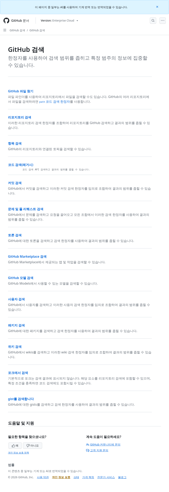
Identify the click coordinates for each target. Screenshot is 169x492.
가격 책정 (88, 477)
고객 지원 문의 (97, 450)
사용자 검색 (16, 299)
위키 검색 (15, 346)
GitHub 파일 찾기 (20, 91)
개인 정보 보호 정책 (18, 452)
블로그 (122, 477)
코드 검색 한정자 (54, 101)
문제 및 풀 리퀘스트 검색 (25, 209)
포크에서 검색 (18, 373)
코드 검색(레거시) (20, 165)
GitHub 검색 (17, 30)
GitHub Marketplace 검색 (27, 256)
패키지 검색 (16, 325)
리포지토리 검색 (19, 117)
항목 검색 (15, 143)
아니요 (32, 445)
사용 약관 (43, 477)
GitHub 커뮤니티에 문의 (103, 444)
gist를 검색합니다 (21, 399)
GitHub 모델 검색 (20, 278)
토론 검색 (15, 235)
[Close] (157, 6)
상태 (76, 477)
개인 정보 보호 (61, 477)
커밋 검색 (15, 183)
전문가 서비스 (106, 477)
